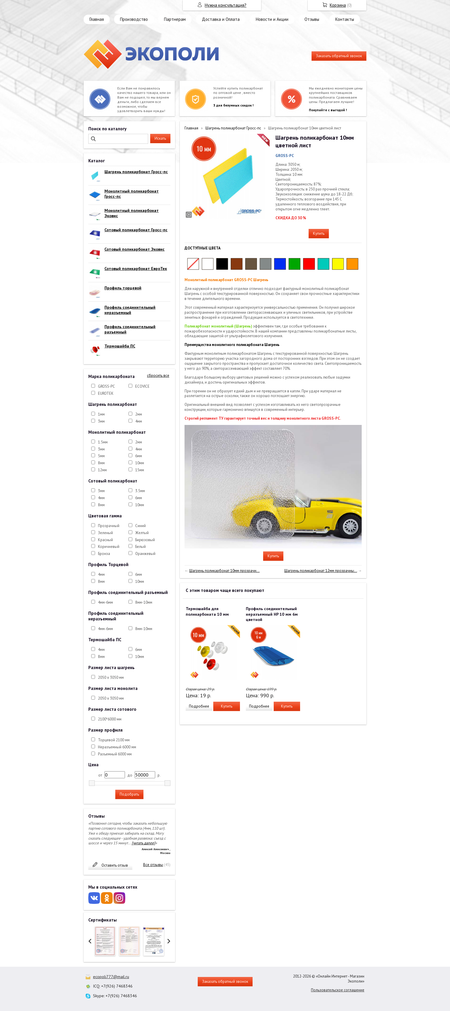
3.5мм (140, 490)
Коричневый (108, 546)
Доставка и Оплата (221, 19)
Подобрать (129, 794)
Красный (105, 539)
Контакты (344, 19)
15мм (139, 469)
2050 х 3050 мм (111, 677)
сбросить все (158, 375)
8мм (101, 462)
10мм (139, 462)
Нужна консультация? (225, 5)
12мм (102, 469)
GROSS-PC (106, 386)
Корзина (338, 5)
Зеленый (105, 532)
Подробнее (199, 706)
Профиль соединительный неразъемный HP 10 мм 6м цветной (272, 614)
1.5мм (103, 442)
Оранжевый (145, 553)
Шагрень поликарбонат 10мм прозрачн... (224, 570)
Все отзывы (153, 864)
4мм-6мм (105, 602)
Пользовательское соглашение (337, 990)
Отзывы (311, 19)
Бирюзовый (145, 539)
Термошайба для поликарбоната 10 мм (207, 611)
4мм (138, 421)
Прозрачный (108, 525)
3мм (101, 421)
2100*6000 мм (109, 719)
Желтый (142, 532)
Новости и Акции (272, 19)
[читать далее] (143, 842)
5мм (101, 455)
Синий (140, 525)
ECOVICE (142, 386)
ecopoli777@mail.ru (111, 976)
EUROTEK (106, 393)
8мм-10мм (143, 602)
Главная (96, 19)
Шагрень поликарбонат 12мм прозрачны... (320, 570)
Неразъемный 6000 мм (117, 747)
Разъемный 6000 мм (115, 754)
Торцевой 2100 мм (114, 739)
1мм (101, 414)
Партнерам (175, 19)
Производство (134, 19)
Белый (140, 546)
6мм (138, 455)
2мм (138, 414)
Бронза (104, 553)
